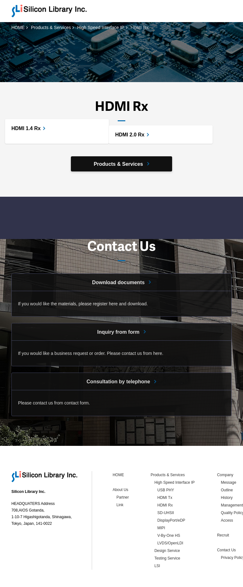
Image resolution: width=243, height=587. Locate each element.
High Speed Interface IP (100, 27)
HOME (18, 27)
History (227, 477)
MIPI (161, 507)
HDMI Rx (165, 484)
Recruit (223, 514)
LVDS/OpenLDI (170, 522)
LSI (157, 545)
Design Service (167, 530)
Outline (227, 469)
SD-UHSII (165, 492)
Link (119, 484)
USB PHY (165, 469)
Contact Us (226, 529)
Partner (122, 477)
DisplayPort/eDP (171, 500)
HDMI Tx (164, 477)
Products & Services (51, 27)
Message (228, 462)
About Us (120, 469)
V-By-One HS (168, 515)
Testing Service (167, 538)
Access (227, 500)
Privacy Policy (50, 581)
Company (225, 454)
